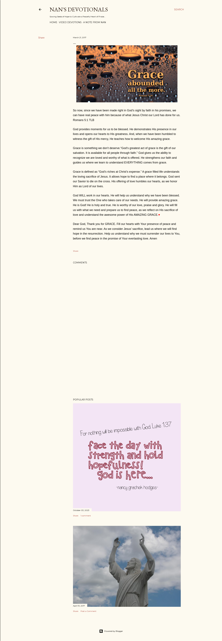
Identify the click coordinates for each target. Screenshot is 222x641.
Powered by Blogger (111, 631)
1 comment (86, 515)
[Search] (179, 9)
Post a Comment (88, 611)
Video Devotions (70, 22)
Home (53, 22)
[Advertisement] (127, 368)
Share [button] (41, 37)
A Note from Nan (94, 22)
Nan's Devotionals (79, 9)
